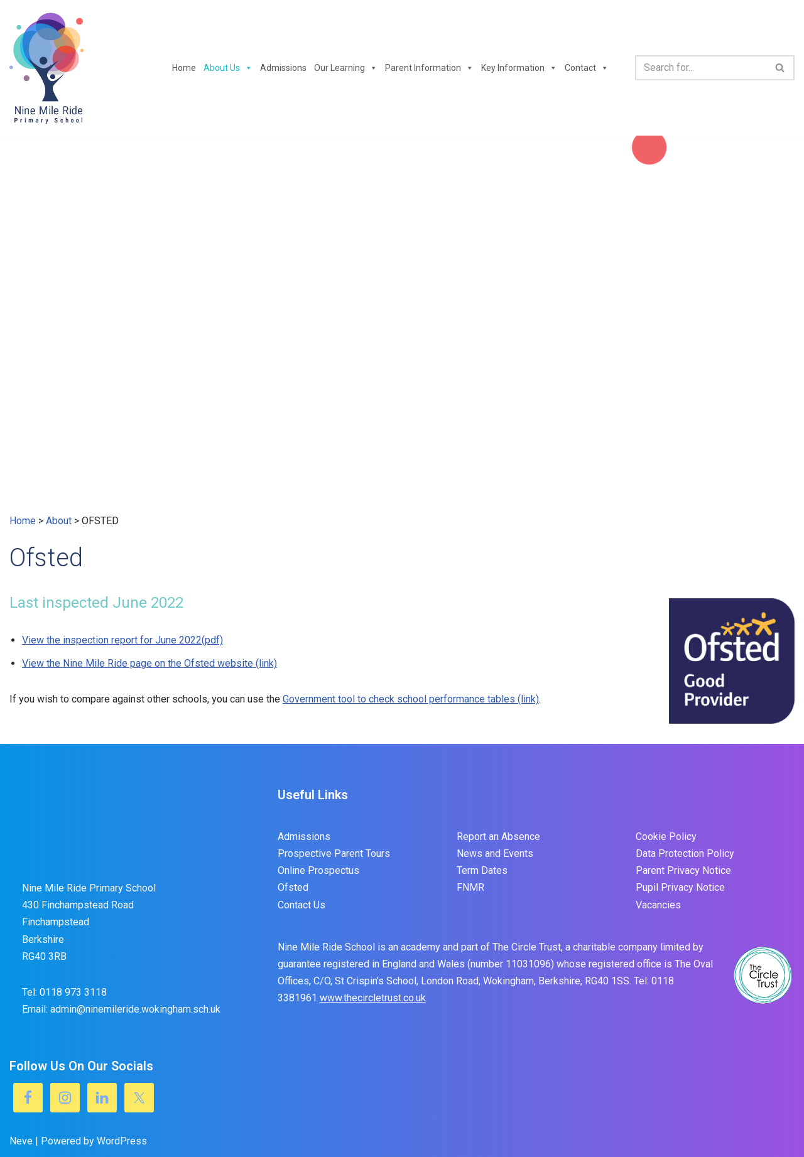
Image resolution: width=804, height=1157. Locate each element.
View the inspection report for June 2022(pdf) (122, 640)
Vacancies (658, 905)
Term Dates (482, 870)
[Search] (700, 67)
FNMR (470, 887)
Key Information (519, 67)
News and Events (495, 853)
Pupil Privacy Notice (680, 887)
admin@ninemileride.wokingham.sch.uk (135, 1009)
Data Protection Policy (685, 853)
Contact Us (301, 905)
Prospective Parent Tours (334, 853)
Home (184, 68)
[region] (402, 324)
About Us (228, 67)
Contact (587, 67)
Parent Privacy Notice (683, 870)
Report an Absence (498, 836)
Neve (21, 1141)
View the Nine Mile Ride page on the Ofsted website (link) (149, 663)
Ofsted (293, 887)
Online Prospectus (318, 870)
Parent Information (429, 67)
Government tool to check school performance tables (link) (411, 699)
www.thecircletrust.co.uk (373, 998)
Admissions (283, 68)
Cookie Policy (666, 836)
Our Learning (346, 67)
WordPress (122, 1141)
